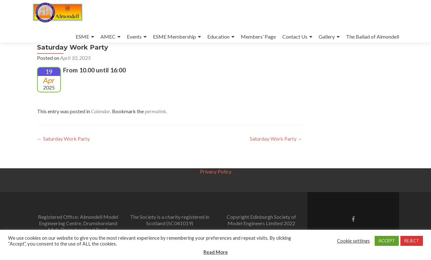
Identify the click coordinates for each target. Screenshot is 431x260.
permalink (155, 129)
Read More (215, 252)
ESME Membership (174, 36)
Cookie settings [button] (353, 241)
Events (134, 36)
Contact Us (294, 36)
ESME (82, 36)
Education (218, 36)
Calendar (100, 129)
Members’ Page (258, 36)
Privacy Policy (215, 171)
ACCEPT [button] (387, 240)
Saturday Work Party (63, 156)
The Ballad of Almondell (372, 36)
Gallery (327, 36)
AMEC (108, 36)
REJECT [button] (411, 240)
